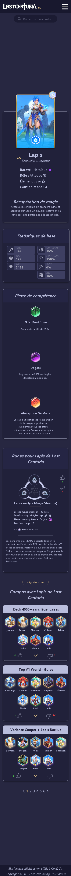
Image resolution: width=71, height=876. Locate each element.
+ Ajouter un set (35, 582)
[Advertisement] (35, 50)
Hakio (23, 529)
